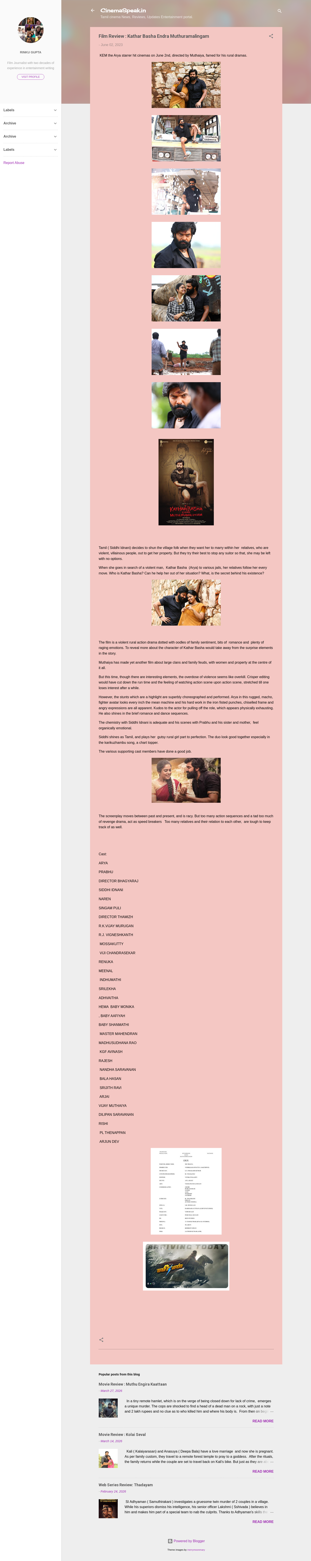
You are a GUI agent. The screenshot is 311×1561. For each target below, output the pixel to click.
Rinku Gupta (30, 52)
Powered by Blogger (186, 1541)
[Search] (279, 11)
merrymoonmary (196, 1549)
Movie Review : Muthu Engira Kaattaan (133, 1384)
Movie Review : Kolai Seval (122, 1434)
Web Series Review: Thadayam (126, 1485)
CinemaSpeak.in (123, 10)
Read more (263, 1421)
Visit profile (31, 76)
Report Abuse (13, 163)
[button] (271, 36)
